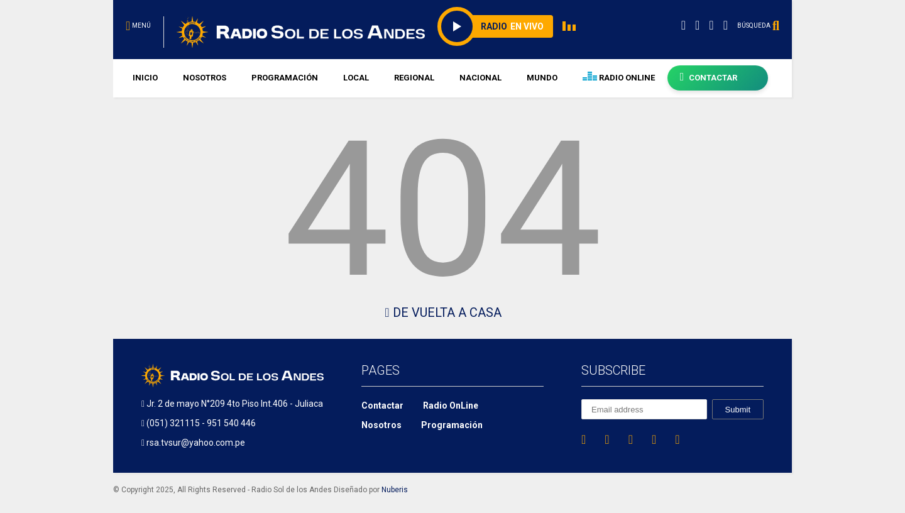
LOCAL (356, 77)
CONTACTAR (709, 76)
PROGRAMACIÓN (284, 77)
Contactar (382, 405)
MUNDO (542, 77)
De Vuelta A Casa (443, 312)
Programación (452, 425)
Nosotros (381, 425)
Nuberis (394, 489)
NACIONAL (480, 77)
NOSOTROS (204, 77)
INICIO (145, 77)
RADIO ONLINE (619, 77)
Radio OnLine (450, 405)
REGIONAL (414, 77)
